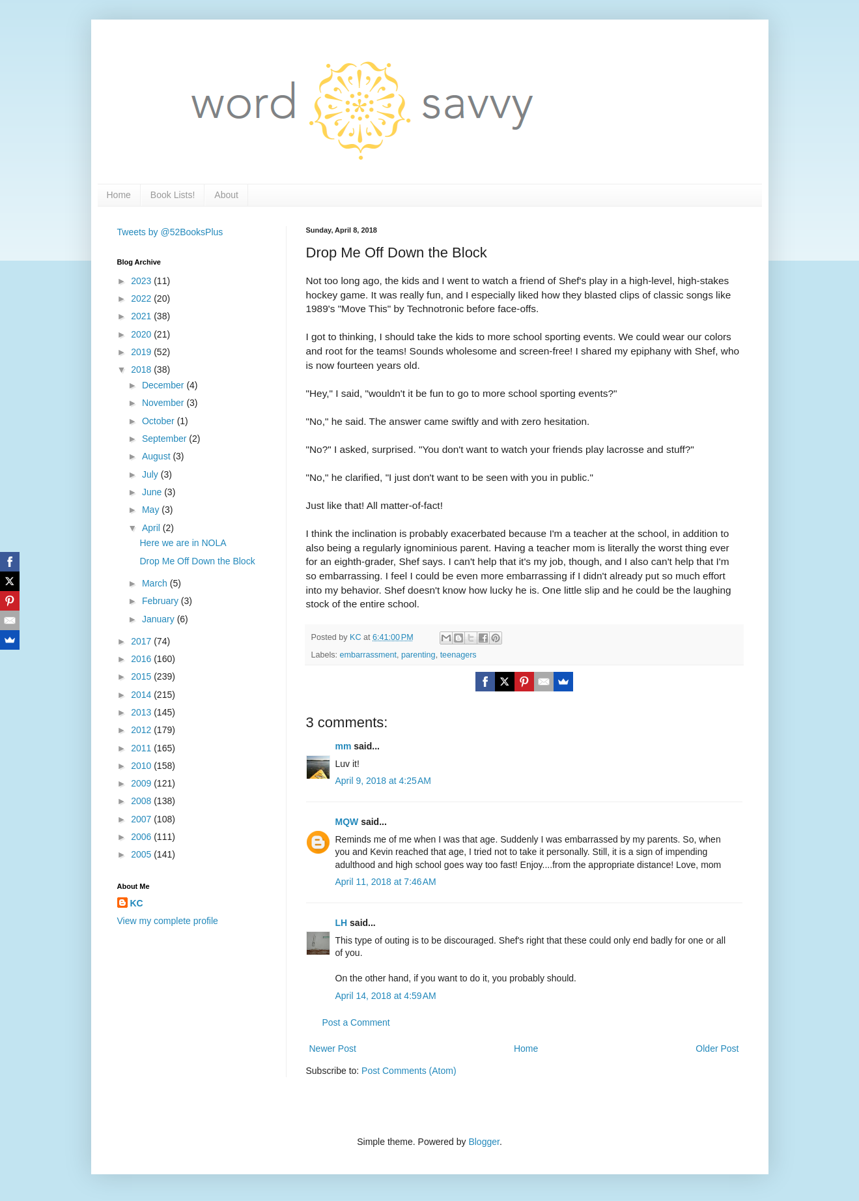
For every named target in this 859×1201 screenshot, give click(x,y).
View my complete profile (167, 921)
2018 (142, 369)
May (152, 509)
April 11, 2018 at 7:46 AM (385, 881)
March (156, 583)
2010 (142, 765)
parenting (418, 654)
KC (136, 903)
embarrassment (368, 654)
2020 (142, 334)
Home (119, 195)
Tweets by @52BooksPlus (170, 232)
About (226, 195)
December (164, 385)
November (164, 403)
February (161, 601)
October (159, 421)
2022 (142, 298)
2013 (142, 712)
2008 (142, 801)
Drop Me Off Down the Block (197, 561)
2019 (142, 352)
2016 (142, 659)
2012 (142, 730)
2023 (142, 281)
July (151, 474)
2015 (142, 676)
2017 (142, 641)
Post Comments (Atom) (408, 1070)
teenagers (458, 654)
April (152, 528)
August (157, 456)
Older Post (717, 1048)
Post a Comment (356, 1022)
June (153, 492)
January (159, 619)
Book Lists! (172, 195)
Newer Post (332, 1048)
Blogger (483, 1141)
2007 (142, 819)
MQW (347, 822)
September (165, 438)
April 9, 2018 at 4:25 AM (383, 780)
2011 (142, 748)
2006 (142, 837)
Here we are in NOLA (182, 543)
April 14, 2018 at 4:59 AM (385, 996)
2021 (142, 316)
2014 (142, 694)
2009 (142, 783)
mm (343, 746)
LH (341, 923)
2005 (142, 854)
